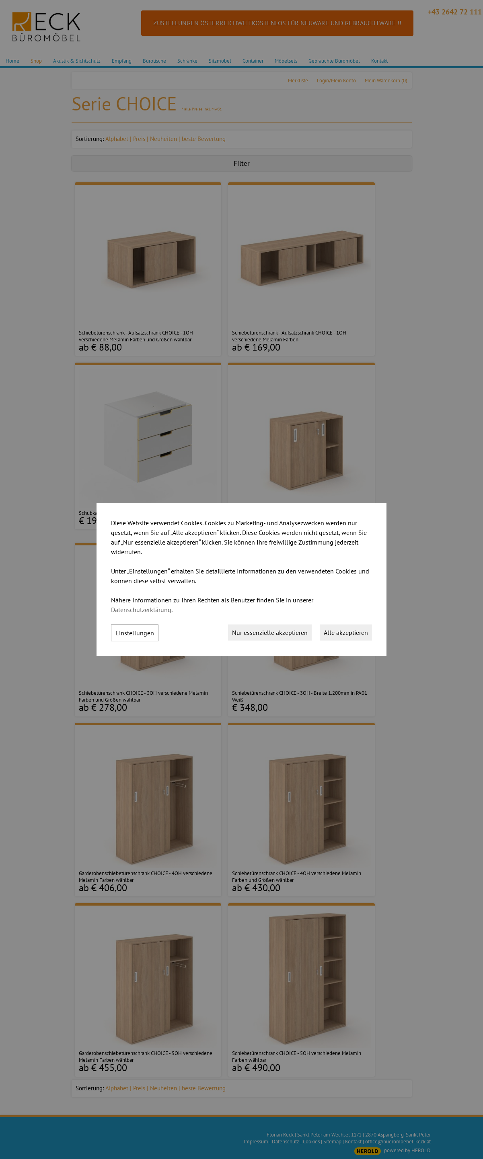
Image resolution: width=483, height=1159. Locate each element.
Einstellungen (134, 633)
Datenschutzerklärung (141, 610)
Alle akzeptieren (346, 632)
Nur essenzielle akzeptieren (270, 632)
